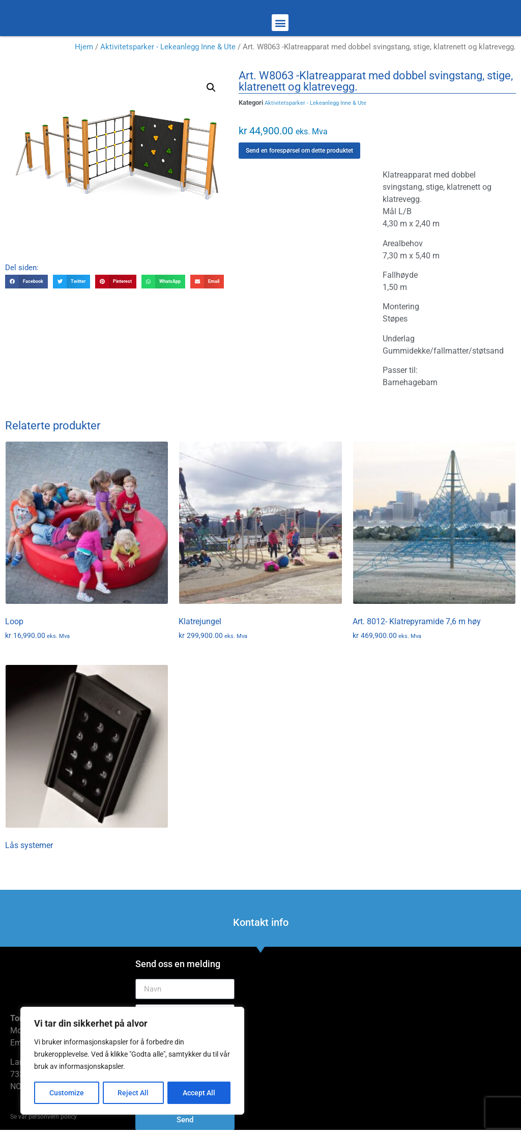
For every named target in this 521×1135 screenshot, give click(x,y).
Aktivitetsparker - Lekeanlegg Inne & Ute (168, 46)
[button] (280, 22)
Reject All (133, 1093)
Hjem (84, 46)
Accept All (199, 1093)
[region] (132, 1061)
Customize (66, 1093)
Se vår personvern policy (43, 1116)
